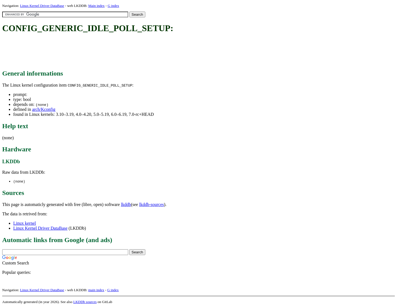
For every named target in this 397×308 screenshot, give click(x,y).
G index (113, 6)
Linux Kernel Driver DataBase (42, 6)
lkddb (126, 204)
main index (96, 290)
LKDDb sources (85, 302)
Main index (96, 6)
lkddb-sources (151, 204)
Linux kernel (24, 223)
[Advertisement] (102, 51)
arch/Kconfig (43, 109)
